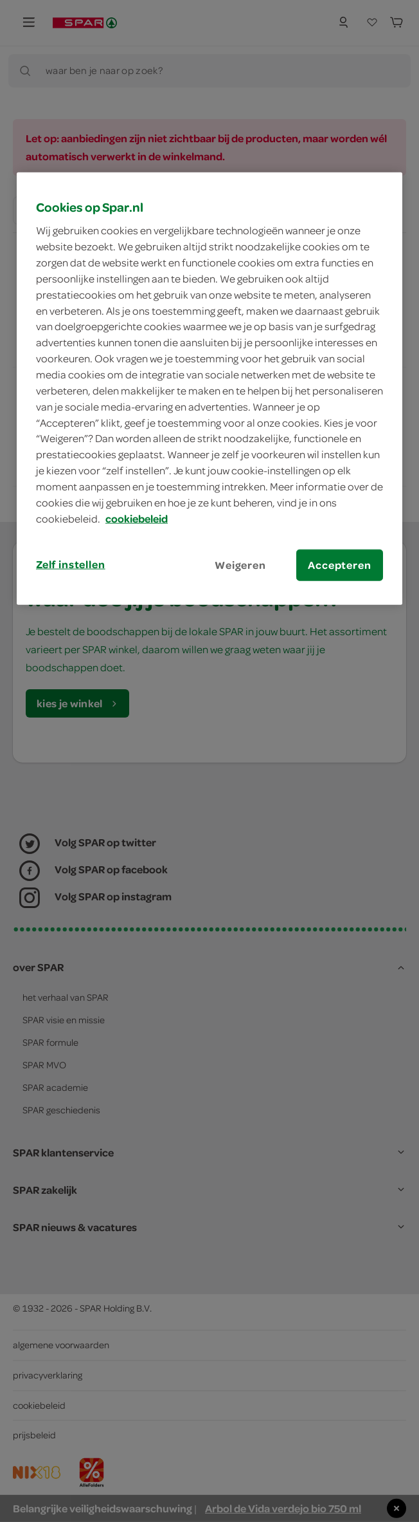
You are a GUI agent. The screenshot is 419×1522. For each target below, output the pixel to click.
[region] (209, 388)
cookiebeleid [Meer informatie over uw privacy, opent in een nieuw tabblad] (136, 518)
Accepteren (339, 564)
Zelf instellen (70, 564)
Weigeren (240, 564)
